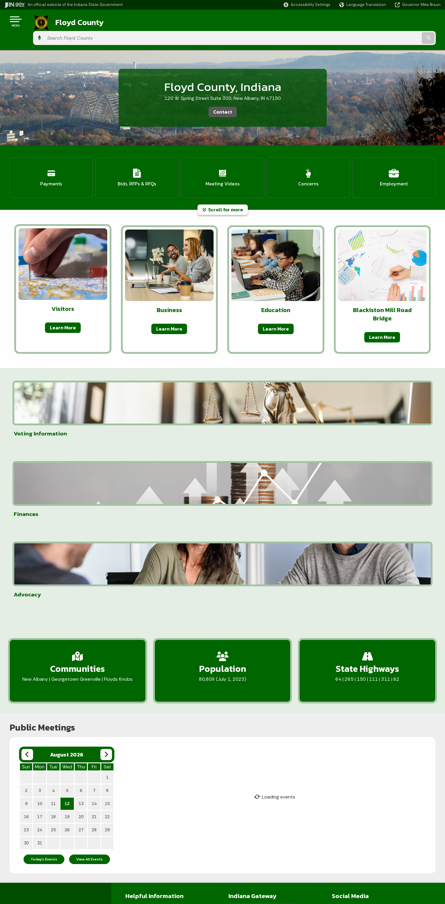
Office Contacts (141, 736)
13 (81, 612)
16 (26, 626)
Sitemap (57, 869)
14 (94, 612)
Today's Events (44, 668)
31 (39, 652)
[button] (307, 4)
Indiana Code (205, 858)
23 (26, 639)
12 (67, 612)
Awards (199, 879)
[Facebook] (337, 717)
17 (39, 626)
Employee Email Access (148, 726)
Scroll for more (222, 188)
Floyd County (72, 21)
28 (94, 639)
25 (53, 639)
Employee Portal (141, 717)
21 (94, 626)
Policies (56, 858)
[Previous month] (27, 563)
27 (81, 639)
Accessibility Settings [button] (354, 844)
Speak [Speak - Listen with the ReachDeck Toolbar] (352, 872)
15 (107, 612)
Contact (222, 95)
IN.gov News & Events (213, 847)
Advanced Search (67, 847)
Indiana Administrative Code (220, 869)
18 (53, 626)
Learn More (63, 306)
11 (53, 612)
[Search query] (390, 21)
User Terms (136, 745)
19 (67, 626)
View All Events (89, 668)
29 (107, 639)
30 (26, 652)
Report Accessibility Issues (359, 855)
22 (107, 626)
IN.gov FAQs (60, 879)
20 (81, 626)
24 (39, 639)
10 (39, 612)
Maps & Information (211, 837)
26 (67, 639)
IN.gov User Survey (67, 837)
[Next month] (106, 563)
